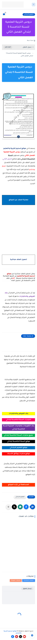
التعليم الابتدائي (29, 14)
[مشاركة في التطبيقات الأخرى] (8, 506)
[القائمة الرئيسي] (33, 4)
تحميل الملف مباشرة (18, 260)
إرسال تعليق (27, 588)
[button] (26, 506)
